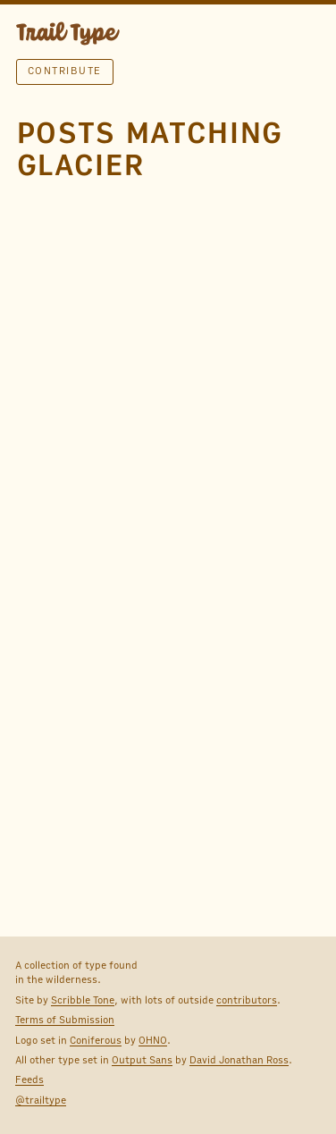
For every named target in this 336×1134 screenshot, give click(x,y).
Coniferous (96, 1040)
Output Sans (142, 1060)
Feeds (29, 1079)
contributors (246, 1000)
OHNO (153, 1040)
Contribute (65, 70)
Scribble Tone (82, 1000)
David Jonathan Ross (239, 1060)
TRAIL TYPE (67, 36)
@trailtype (40, 1100)
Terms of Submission (64, 1019)
